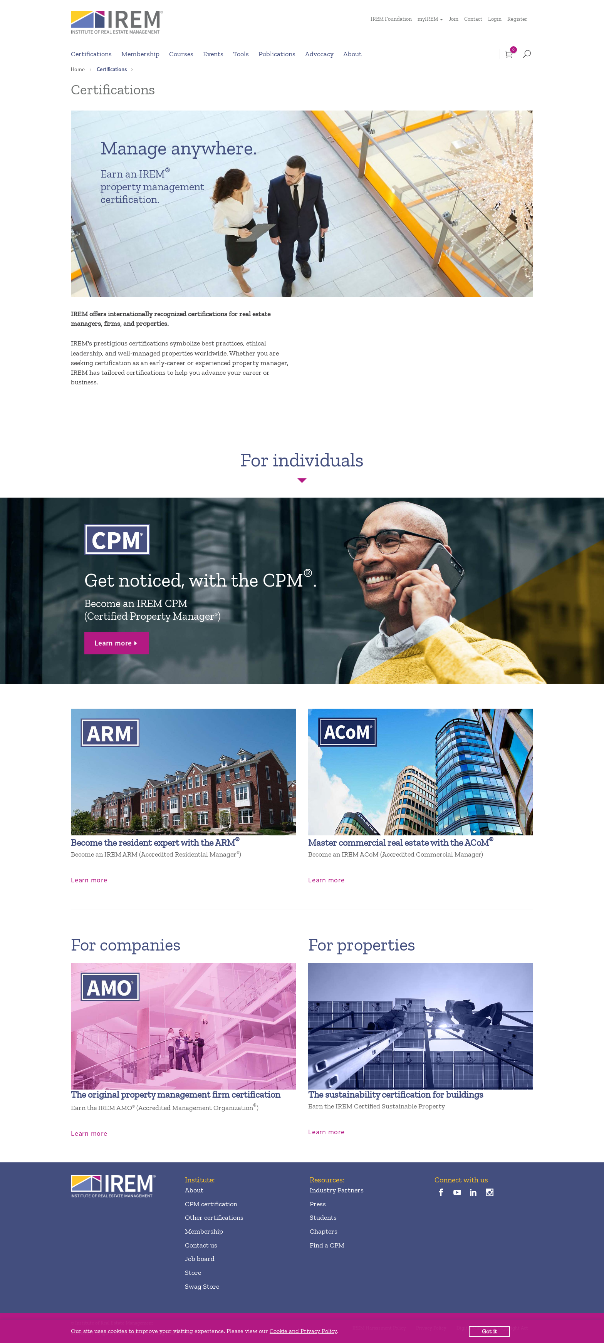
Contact (473, 19)
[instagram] (489, 1192)
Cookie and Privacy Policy (303, 1331)
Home (78, 69)
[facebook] (441, 1192)
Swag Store (202, 1286)
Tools (241, 54)
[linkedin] (473, 1192)
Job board (200, 1258)
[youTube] (457, 1192)
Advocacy (319, 54)
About (352, 54)
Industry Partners (337, 1190)
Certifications (91, 54)
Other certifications (214, 1217)
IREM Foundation (391, 19)
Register (517, 19)
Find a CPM (327, 1245)
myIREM (428, 19)
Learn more (113, 643)
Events (213, 54)
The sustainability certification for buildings (395, 1094)
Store (193, 1272)
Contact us (201, 1245)
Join (453, 19)
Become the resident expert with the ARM (155, 842)
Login (495, 19)
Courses (181, 54)
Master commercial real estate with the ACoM (400, 842)
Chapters (323, 1231)
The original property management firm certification (175, 1094)
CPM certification (211, 1204)
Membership (140, 54)
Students (323, 1217)
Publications (276, 54)
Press (318, 1204)
